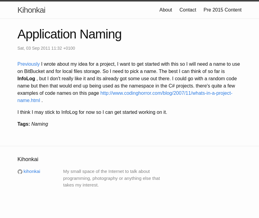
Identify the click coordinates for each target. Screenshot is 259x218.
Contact (187, 9)
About (165, 9)
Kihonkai (31, 10)
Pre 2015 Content (222, 9)
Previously (29, 64)
